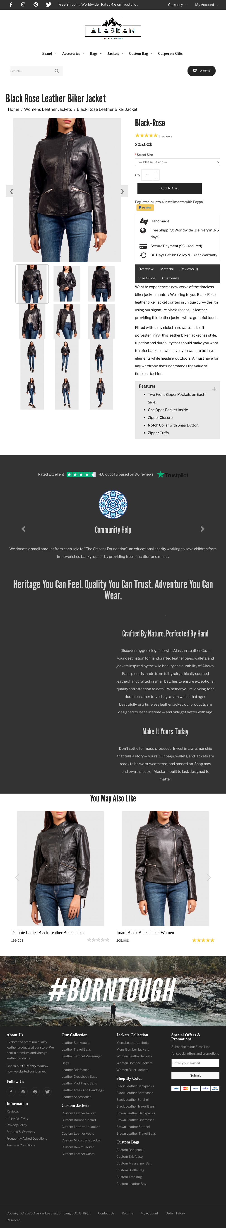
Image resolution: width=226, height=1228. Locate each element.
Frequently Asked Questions (27, 1138)
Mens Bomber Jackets (132, 1049)
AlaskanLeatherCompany (51, 1213)
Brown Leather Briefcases (135, 1120)
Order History (175, 1213)
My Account (149, 1213)
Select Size (145, 155)
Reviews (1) (189, 269)
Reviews (13, 1111)
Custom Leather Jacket (79, 1113)
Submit (195, 1075)
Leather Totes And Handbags (83, 1090)
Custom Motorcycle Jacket (81, 1140)
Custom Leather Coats (78, 1154)
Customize (171, 278)
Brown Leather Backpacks (135, 1113)
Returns (127, 1213)
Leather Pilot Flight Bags (79, 1083)
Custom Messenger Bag (133, 1163)
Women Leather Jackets (134, 1056)
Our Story (29, 1066)
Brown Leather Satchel (133, 1127)
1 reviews (165, 136)
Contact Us (106, 1213)
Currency (178, 5)
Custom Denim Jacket (78, 1147)
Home (13, 109)
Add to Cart (169, 188)
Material (167, 269)
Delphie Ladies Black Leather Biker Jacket (47, 932)
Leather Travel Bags (76, 1049)
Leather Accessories (76, 1097)
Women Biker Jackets (132, 1070)
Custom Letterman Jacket (81, 1127)
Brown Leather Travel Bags (136, 1133)
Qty (137, 175)
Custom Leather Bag (131, 1184)
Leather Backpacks (76, 1042)
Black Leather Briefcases (134, 1093)
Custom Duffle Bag (130, 1170)
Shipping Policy (17, 1118)
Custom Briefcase (129, 1156)
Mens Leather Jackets (132, 1042)
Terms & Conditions (21, 1145)
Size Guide (146, 278)
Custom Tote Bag (129, 1177)
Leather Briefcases (75, 1070)
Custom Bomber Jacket (79, 1120)
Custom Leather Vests (78, 1133)
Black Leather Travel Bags (135, 1106)
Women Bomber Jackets (134, 1063)
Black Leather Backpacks (135, 1086)
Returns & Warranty (21, 1132)
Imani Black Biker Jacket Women (145, 932)
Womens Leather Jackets (48, 109)
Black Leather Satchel (132, 1099)
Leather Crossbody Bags (79, 1076)
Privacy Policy (17, 1125)
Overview (146, 269)
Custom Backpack (130, 1150)
